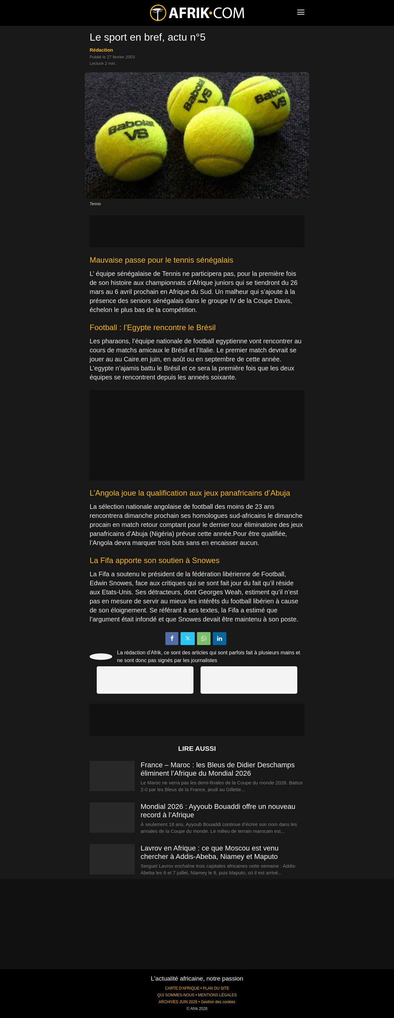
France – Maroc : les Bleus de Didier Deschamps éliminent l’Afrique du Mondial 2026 (218, 769)
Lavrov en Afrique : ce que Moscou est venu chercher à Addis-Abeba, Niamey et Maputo (210, 852)
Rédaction (101, 50)
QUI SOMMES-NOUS (176, 995)
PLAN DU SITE (216, 988)
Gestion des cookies (218, 1002)
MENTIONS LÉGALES (217, 995)
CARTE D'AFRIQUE (182, 988)
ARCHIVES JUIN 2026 (178, 1002)
